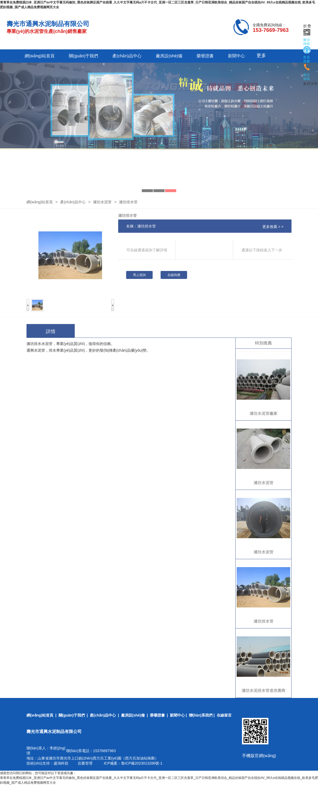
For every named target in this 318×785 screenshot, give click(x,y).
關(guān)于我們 (83, 56)
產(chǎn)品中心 (126, 56)
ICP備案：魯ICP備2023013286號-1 (132, 763)
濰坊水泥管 (102, 202)
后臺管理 (85, 763)
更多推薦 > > (273, 227)
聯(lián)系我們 (201, 715)
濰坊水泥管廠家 (263, 413)
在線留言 (224, 715)
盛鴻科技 (61, 763)
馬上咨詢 (139, 275)
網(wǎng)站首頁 (40, 56)
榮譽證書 (205, 56)
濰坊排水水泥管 (39, 344)
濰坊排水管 (263, 621)
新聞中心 (236, 56)
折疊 (307, 26)
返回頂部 (310, 83)
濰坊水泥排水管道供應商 (263, 690)
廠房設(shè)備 (169, 56)
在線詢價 (173, 275)
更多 (261, 55)
